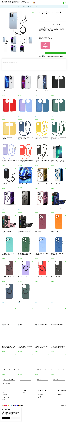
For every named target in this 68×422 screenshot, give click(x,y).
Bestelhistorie (40, 385)
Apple (9, 1)
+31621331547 (9, 373)
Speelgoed (27, 2)
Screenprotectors (15, 2)
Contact (59, 384)
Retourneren (60, 385)
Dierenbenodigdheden (16, 1)
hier (14, 414)
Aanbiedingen (24, 384)
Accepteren (6, 417)
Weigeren (15, 417)
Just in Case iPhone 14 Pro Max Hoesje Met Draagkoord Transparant (25, 6)
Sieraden (22, 2)
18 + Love (5, 1)
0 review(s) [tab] (34, 60)
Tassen (3, 4)
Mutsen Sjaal (4, 2)
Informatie (8, 4)
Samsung (9, 2)
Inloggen (39, 384)
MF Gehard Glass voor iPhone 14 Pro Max (25, 175)
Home (3, 6)
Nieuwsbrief (40, 389)
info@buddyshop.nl (8, 374)
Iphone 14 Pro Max (10, 6)
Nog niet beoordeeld (47, 17)
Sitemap (59, 387)
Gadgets (23, 1)
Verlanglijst (40, 387)
